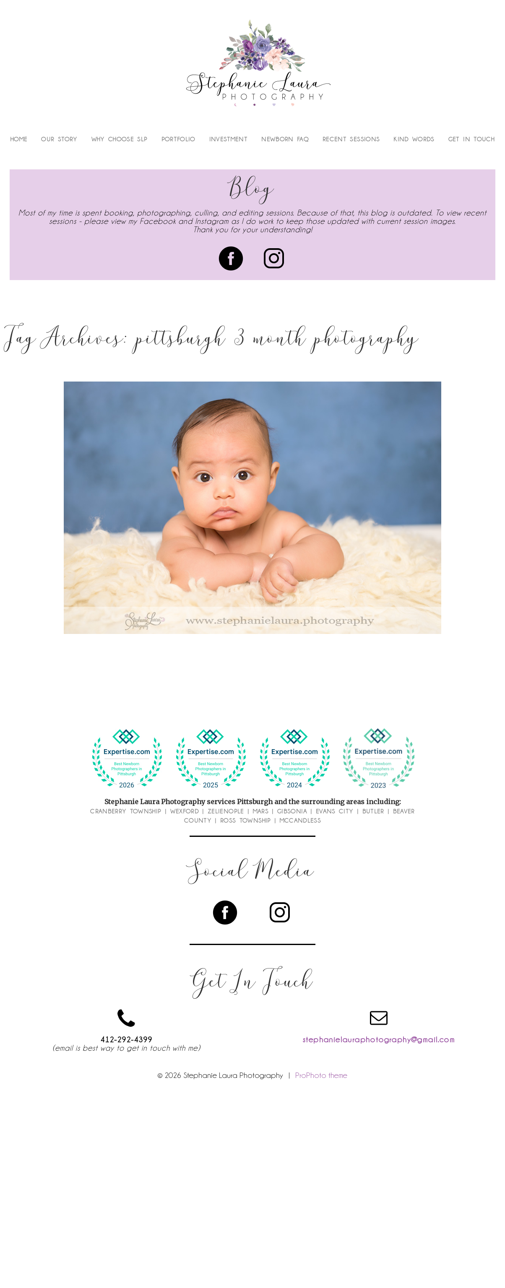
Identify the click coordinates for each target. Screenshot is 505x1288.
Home (18, 139)
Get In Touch (471, 139)
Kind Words (414, 139)
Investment (228, 139)
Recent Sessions (351, 139)
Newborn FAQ (285, 139)
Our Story (59, 139)
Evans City (335, 811)
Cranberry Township (125, 811)
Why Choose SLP (119, 139)
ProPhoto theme (321, 1075)
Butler (373, 811)
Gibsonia (292, 811)
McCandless (300, 820)
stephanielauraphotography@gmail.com (379, 1039)
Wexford (184, 811)
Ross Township (245, 820)
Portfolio (178, 139)
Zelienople (226, 811)
